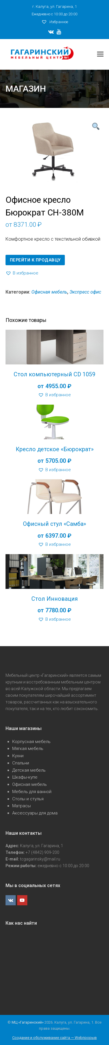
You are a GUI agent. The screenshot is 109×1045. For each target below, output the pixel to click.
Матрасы (21, 805)
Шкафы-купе (24, 777)
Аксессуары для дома (35, 813)
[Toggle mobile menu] (100, 54)
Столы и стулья (28, 798)
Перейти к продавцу (35, 260)
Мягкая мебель (27, 748)
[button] (22, 273)
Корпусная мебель (31, 741)
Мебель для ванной (31, 791)
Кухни (18, 755)
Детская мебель (29, 770)
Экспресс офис (85, 292)
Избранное (54, 22)
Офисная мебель (49, 292)
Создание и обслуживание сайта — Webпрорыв (54, 1037)
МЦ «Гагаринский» (28, 1022)
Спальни (20, 763)
